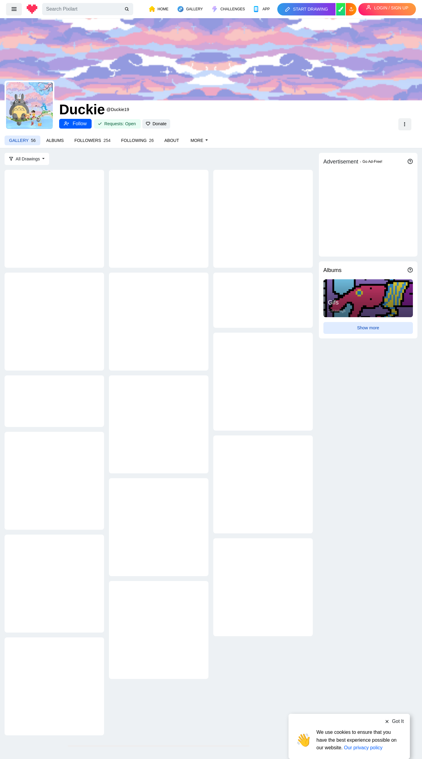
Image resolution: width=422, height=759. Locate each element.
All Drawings (25, 158)
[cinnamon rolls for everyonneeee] (54, 583)
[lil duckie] (263, 218)
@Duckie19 (117, 109)
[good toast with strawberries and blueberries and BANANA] (158, 629)
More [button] (197, 140)
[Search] (87, 9)
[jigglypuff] (263, 484)
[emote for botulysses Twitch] (263, 381)
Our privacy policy (363, 735)
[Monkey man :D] (158, 321)
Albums (55, 140)
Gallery (22, 140)
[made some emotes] (263, 299)
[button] (351, 9)
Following (137, 140)
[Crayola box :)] (54, 218)
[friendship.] (54, 400)
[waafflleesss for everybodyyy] (263, 586)
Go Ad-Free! (372, 162)
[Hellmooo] (54, 480)
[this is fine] (158, 423)
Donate (156, 123)
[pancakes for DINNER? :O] (158, 526)
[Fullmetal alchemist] (54, 321)
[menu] (14, 9)
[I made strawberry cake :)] (54, 685)
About (171, 140)
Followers (92, 140)
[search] (127, 9)
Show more (368, 327)
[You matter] (158, 218)
